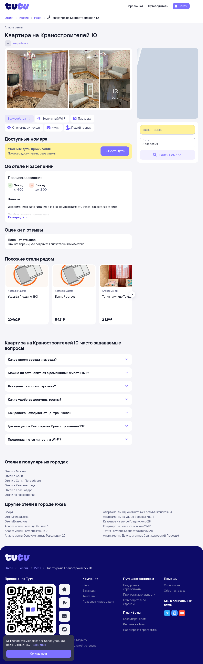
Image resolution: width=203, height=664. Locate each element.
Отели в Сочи (14, 476)
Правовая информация (98, 601)
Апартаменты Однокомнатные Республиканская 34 (137, 512)
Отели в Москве (15, 471)
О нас (86, 585)
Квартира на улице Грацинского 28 (127, 521)
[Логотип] (17, 6)
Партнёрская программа (140, 630)
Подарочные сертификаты (132, 587)
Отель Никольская (17, 517)
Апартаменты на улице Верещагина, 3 (128, 517)
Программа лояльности (139, 594)
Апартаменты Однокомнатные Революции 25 (35, 535)
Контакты (88, 596)
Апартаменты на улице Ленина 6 (26, 526)
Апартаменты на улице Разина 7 (26, 531)
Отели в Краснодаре (18, 490)
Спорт (9, 512)
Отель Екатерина (16, 521)
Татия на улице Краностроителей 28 (128, 531)
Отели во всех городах (20, 495)
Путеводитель (158, 6)
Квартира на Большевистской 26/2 (127, 526)
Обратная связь (174, 590)
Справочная (135, 6)
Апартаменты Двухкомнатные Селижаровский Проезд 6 (141, 535)
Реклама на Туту (134, 624)
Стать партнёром (134, 619)
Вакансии (89, 590)
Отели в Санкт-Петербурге (23, 480)
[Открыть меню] (195, 6)
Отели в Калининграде (20, 485)
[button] (64, 589)
